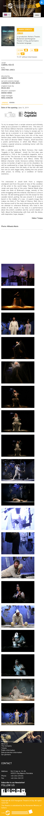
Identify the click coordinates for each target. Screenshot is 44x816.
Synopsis (5, 102)
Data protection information (11, 752)
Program (4, 742)
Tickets (4, 748)
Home (3, 739)
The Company (6, 746)
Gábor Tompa (7, 78)
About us (4, 744)
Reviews (12, 102)
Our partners (6, 755)
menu (37, 15)
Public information (8, 750)
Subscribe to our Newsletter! (13, 783)
